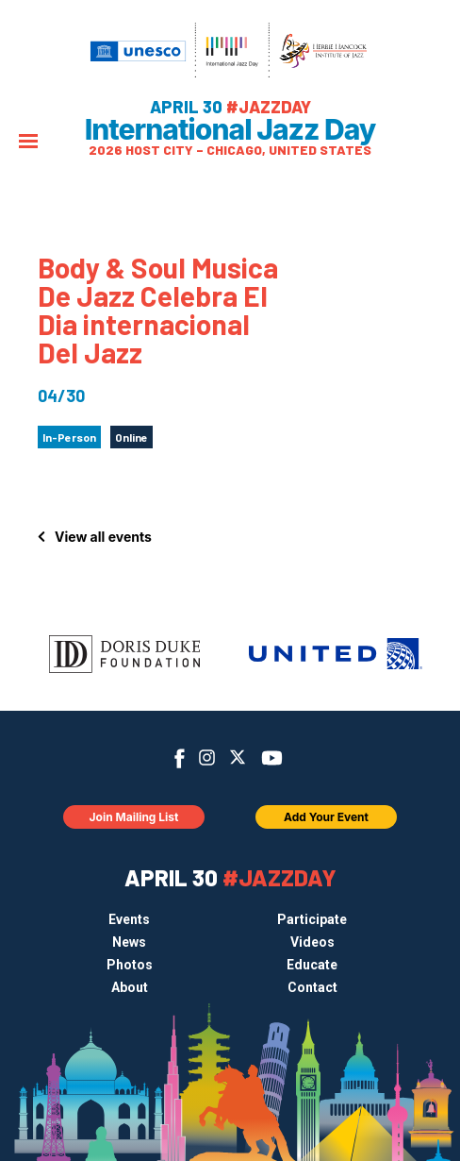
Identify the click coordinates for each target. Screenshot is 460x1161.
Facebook (178, 758)
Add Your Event (326, 817)
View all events (103, 537)
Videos (312, 942)
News (129, 942)
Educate (312, 964)
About (129, 987)
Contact (312, 987)
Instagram (206, 757)
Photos (130, 964)
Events (129, 919)
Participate (312, 919)
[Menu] (28, 143)
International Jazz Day (230, 129)
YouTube (272, 758)
